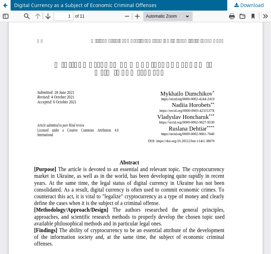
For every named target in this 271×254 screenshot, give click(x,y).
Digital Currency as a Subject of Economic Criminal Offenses (85, 5)
